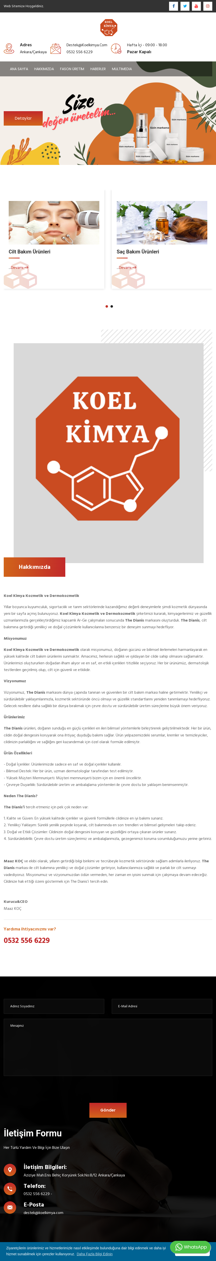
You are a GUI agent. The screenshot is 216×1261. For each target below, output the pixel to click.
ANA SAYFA (19, 68)
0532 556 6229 (27, 941)
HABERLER (98, 68)
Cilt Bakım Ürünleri (29, 252)
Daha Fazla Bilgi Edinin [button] (95, 1254)
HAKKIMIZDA (44, 68)
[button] (107, 306)
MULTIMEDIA (122, 68)
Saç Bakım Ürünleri (138, 252)
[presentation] (84, 1090)
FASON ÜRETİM (72, 68)
